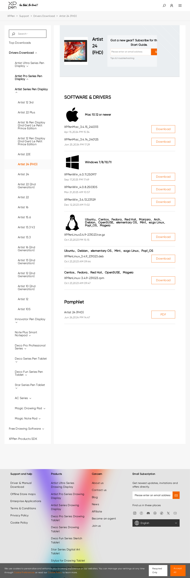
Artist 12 (23, 299)
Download (163, 129)
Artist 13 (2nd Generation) (26, 261)
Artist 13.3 (24, 237)
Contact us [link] (99, 485)
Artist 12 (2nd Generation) (26, 274)
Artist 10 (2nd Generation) (26, 287)
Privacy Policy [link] (19, 510)
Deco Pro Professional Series (30, 347)
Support (24, 15)
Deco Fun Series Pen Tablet (29, 373)
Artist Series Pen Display (31, 90)
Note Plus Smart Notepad (26, 333)
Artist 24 (23, 174)
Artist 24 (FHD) (27, 164)
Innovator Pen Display (30, 320)
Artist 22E (24, 154)
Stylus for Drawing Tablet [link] (68, 556)
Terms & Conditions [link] (23, 503)
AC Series (23, 398)
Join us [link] (96, 521)
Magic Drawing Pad (30, 408)
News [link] (95, 499)
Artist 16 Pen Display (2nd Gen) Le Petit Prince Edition (31, 125)
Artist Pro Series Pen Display (28, 77)
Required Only (157, 570)
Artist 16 (23, 207)
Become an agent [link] (104, 514)
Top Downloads (20, 42)
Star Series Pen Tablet (30, 386)
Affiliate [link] (97, 507)
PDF (163, 314)
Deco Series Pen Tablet (31, 360)
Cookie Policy (55, 572)
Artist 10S (24, 309)
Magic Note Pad (28, 418)
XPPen (11, 15)
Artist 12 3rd (26, 102)
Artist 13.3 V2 (26, 227)
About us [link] (98, 478)
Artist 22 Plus (26, 112)
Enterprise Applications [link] (25, 496)
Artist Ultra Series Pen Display (29, 64)
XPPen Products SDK (23, 439)
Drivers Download (44, 15)
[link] (169, 5)
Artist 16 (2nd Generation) (26, 248)
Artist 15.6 (24, 217)
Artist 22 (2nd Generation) (27, 185)
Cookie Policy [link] (19, 518)
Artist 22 (23, 197)
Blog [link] (95, 492)
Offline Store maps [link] (23, 489)
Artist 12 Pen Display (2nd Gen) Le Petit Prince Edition (31, 141)
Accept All (178, 570)
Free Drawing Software (27, 428)
